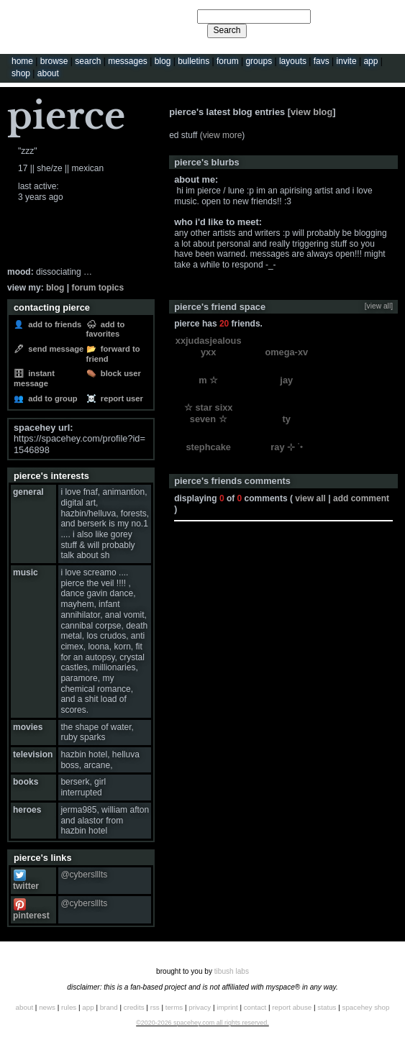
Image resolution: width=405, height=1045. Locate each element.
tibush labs (231, 971)
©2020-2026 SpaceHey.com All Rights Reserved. (202, 1022)
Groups (258, 61)
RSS (155, 1007)
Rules (68, 1007)
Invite (347, 61)
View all (310, 498)
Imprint (227, 1007)
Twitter (26, 881)
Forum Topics (97, 288)
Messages (127, 61)
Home (22, 61)
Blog (163, 61)
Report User (119, 398)
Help (332, 16)
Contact (255, 1007)
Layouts (292, 61)
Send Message (53, 348)
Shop (21, 73)
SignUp (385, 16)
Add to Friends (52, 324)
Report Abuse (291, 1007)
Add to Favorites (105, 329)
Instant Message (34, 378)
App (370, 61)
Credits (134, 1007)
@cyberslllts (83, 875)
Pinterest (31, 910)
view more (222, 135)
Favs (321, 61)
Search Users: (169, 14)
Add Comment (361, 498)
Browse (54, 61)
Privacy (199, 1007)
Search (226, 30)
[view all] (379, 306)
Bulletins (193, 61)
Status (326, 1007)
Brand (109, 1007)
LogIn (356, 16)
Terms (174, 1007)
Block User (118, 373)
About (48, 73)
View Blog (311, 111)
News (47, 1007)
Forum (228, 61)
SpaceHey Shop (366, 1007)
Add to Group (51, 398)
